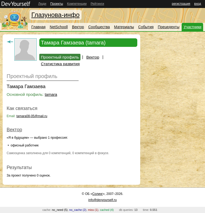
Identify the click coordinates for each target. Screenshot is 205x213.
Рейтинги (97, 4)
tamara (51, 94)
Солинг (97, 194)
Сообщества (99, 27)
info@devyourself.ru (102, 200)
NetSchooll (59, 27)
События (146, 27)
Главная (38, 27)
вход (197, 4)
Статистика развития (60, 64)
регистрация (181, 4)
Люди (42, 4)
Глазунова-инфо (55, 14)
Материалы (124, 27)
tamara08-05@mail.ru (31, 116)
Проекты (56, 4)
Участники (192, 27)
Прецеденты (168, 27)
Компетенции (77, 4)
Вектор (78, 27)
